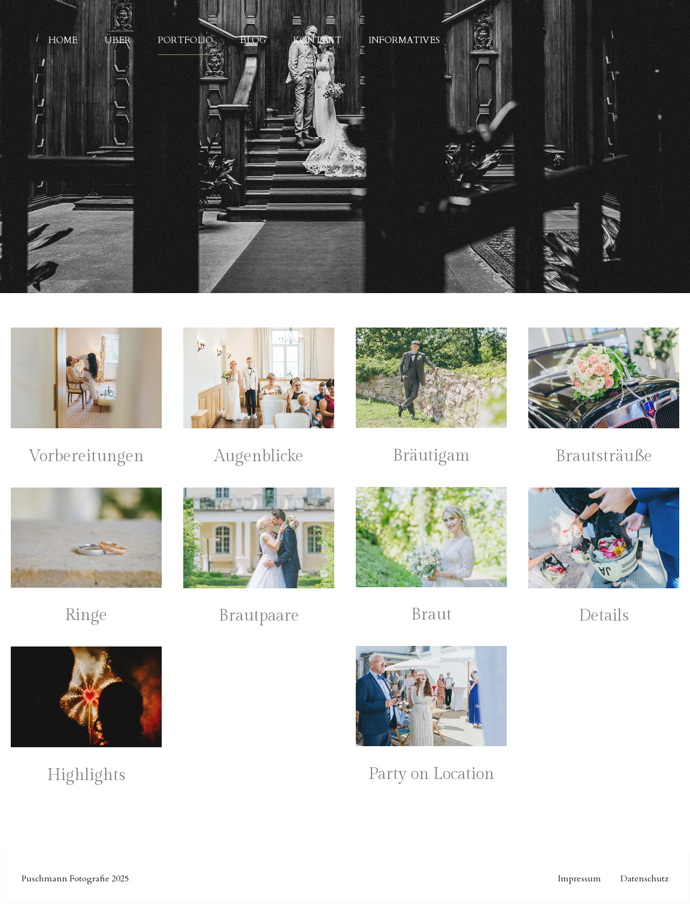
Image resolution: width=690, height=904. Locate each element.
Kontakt (317, 36)
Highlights (86, 775)
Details (604, 615)
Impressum (579, 879)
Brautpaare (259, 615)
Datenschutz (644, 879)
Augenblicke (259, 456)
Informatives (404, 36)
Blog (253, 36)
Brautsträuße (604, 456)
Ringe (86, 615)
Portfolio (185, 36)
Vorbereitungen (86, 456)
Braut (431, 614)
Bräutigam (431, 455)
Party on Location (431, 774)
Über (118, 36)
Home (63, 36)
